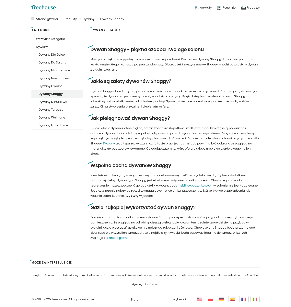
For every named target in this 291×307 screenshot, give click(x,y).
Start (134, 299)
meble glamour (120, 237)
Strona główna (47, 19)
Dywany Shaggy (112, 19)
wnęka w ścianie (43, 275)
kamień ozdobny (68, 275)
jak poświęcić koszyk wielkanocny (131, 275)
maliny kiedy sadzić (94, 275)
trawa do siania (166, 275)
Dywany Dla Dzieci (52, 54)
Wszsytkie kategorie (50, 39)
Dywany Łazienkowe (53, 125)
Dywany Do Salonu (52, 62)
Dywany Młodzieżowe (54, 70)
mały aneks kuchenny (193, 275)
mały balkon (232, 275)
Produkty (70, 19)
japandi (215, 275)
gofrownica (251, 275)
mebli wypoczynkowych (195, 185)
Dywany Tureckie (51, 109)
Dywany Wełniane (52, 117)
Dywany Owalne (51, 86)
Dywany (88, 19)
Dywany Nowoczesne (54, 78)
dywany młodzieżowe (145, 284)
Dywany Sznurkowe (53, 101)
